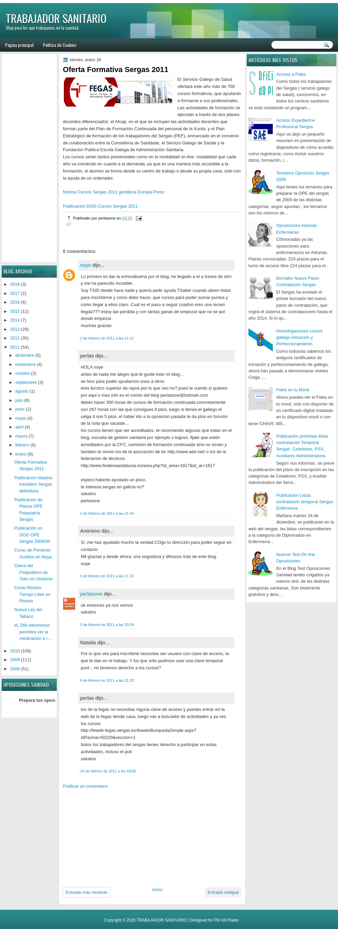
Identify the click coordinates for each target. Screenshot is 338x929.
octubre (22, 373)
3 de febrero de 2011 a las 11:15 (107, 576)
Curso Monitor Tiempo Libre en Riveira (32, 594)
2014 (15, 320)
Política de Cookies (59, 44)
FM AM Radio (226, 920)
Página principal (19, 44)
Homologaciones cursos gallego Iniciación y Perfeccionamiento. (299, 337)
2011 (15, 347)
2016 (15, 302)
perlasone (91, 594)
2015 (15, 311)
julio (19, 400)
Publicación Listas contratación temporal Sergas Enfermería (304, 502)
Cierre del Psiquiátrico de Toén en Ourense (33, 572)
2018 (15, 284)
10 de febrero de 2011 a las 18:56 (108, 771)
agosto (21, 391)
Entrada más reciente (86, 892)
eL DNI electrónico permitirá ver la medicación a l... (32, 632)
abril (19, 426)
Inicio (157, 889)
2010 (15, 650)
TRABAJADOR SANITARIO (56, 18)
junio (19, 409)
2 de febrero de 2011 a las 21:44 (107, 513)
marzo (21, 436)
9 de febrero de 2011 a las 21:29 (107, 680)
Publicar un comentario (85, 786)
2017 (15, 293)
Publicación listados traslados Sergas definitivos (33, 484)
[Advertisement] (112, 835)
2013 (15, 329)
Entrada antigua (223, 892)
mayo (20, 418)
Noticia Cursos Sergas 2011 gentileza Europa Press (113, 191)
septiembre (26, 382)
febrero (22, 444)
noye (85, 265)
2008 (15, 668)
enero (20, 454)
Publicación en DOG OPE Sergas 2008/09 (32, 535)
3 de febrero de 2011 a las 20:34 (107, 625)
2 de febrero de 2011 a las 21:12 (107, 338)
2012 (15, 338)
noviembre (25, 364)
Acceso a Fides (291, 74)
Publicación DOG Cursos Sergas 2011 (100, 206)
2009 (15, 659)
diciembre (24, 355)
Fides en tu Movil (292, 389)
